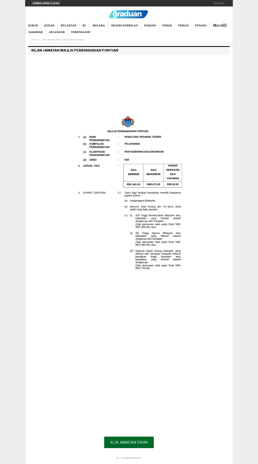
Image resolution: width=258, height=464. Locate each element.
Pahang (150, 25)
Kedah (49, 25)
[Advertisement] (129, 84)
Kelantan (68, 25)
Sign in (219, 3)
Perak (167, 25)
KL (84, 25)
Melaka (99, 25)
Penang (201, 25)
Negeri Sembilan (124, 25)
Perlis (183, 25)
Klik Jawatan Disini (129, 442)
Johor (33, 25)
